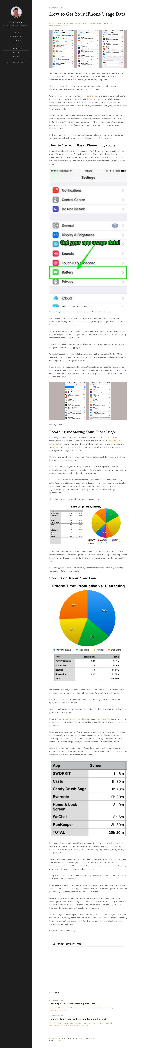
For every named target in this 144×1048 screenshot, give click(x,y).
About (16, 52)
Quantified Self (64, 23)
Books (75, 1025)
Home (16, 33)
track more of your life (74, 719)
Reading (68, 1025)
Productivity (109, 23)
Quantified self (64, 1008)
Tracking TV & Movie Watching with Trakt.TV (74, 1003)
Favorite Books (16, 48)
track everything (105, 719)
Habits (100, 23)
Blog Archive (16, 37)
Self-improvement (56, 1010)
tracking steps (92, 96)
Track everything (89, 1008)
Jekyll (60, 1040)
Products (16, 41)
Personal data (76, 1008)
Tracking (53, 23)
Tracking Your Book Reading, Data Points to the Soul (77, 1019)
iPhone (67, 26)
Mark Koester (16, 22)
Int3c (92, 1038)
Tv (66, 1010)
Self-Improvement (56, 26)
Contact (16, 56)
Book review (84, 1025)
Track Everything (89, 23)
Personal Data (76, 23)
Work (16, 45)
